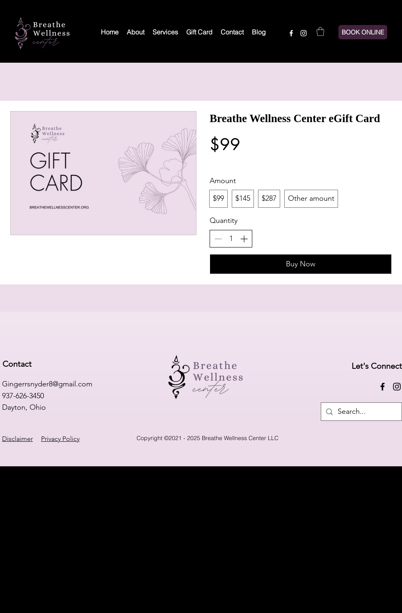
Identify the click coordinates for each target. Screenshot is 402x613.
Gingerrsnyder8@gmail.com (47, 383)
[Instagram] (303, 33)
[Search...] (361, 411)
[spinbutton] (231, 239)
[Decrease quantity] (218, 238)
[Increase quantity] (243, 238)
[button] (320, 31)
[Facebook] (291, 33)
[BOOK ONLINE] (362, 32)
